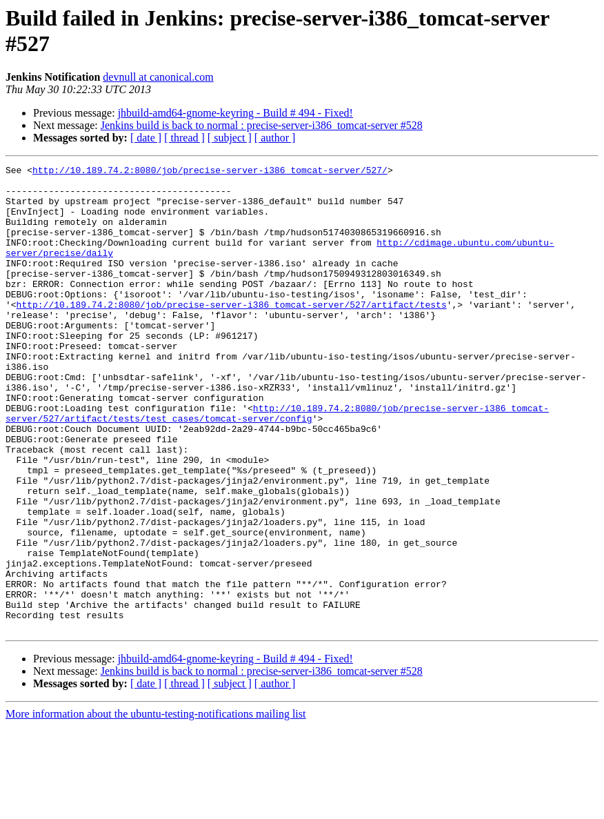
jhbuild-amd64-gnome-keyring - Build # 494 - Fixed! (235, 113)
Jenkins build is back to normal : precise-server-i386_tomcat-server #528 (262, 125)
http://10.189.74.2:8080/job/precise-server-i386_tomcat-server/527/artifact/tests (232, 333)
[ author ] (275, 138)
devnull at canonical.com (158, 77)
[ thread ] (184, 138)
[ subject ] (230, 138)
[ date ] (145, 138)
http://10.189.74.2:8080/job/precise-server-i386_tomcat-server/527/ (209, 172)
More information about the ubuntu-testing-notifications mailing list (155, 807)
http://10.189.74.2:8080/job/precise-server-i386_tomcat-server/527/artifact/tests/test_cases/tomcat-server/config (277, 463)
